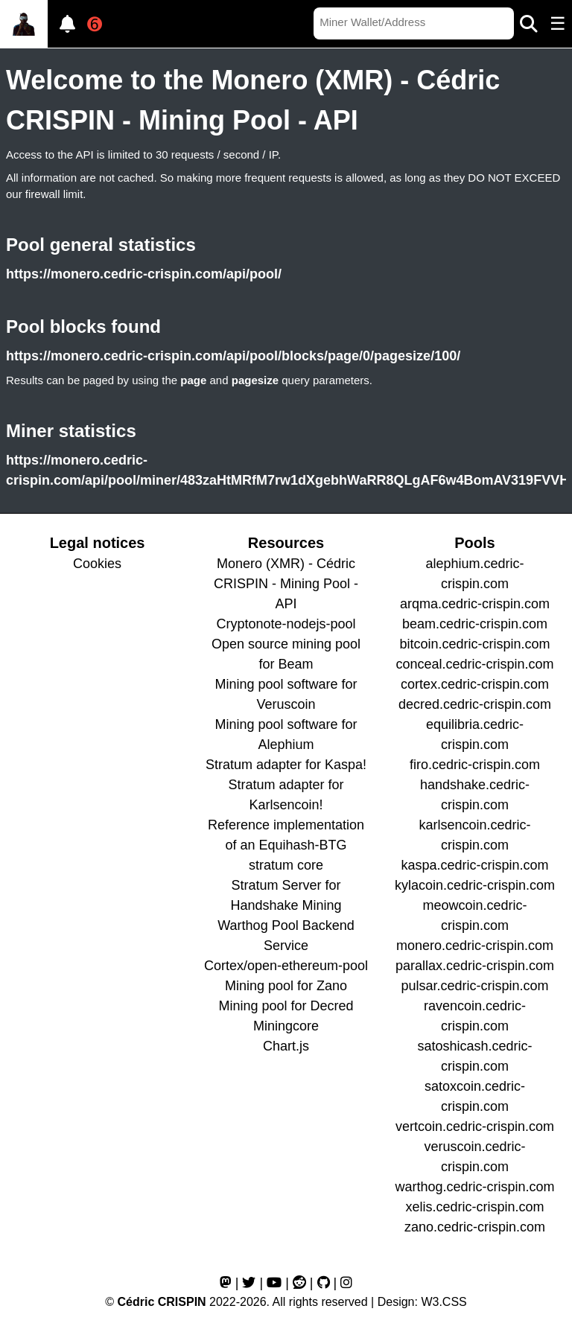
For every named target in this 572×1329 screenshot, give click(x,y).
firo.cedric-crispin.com (475, 764)
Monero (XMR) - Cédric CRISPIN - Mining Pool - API (286, 583)
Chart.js (286, 1046)
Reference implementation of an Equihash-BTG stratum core (286, 845)
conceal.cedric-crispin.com (474, 664)
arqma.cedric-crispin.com (475, 603)
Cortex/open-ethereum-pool (286, 965)
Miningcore (286, 1026)
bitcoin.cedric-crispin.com (474, 644)
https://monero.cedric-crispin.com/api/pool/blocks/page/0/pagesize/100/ (233, 355)
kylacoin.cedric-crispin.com (475, 885)
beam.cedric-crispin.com (474, 623)
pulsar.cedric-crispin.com (474, 985)
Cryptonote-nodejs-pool (285, 623)
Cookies (97, 563)
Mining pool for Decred (285, 1005)
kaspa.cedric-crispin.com (474, 865)
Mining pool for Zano (286, 985)
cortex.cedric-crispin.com (475, 684)
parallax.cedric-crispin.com (474, 965)
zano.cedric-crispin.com (474, 1227)
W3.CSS (443, 1301)
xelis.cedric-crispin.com (474, 1206)
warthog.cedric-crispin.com (474, 1186)
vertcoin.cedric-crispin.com (474, 1126)
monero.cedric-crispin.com (474, 945)
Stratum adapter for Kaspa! (286, 764)
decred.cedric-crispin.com (474, 704)
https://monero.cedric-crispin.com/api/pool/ (144, 274)
